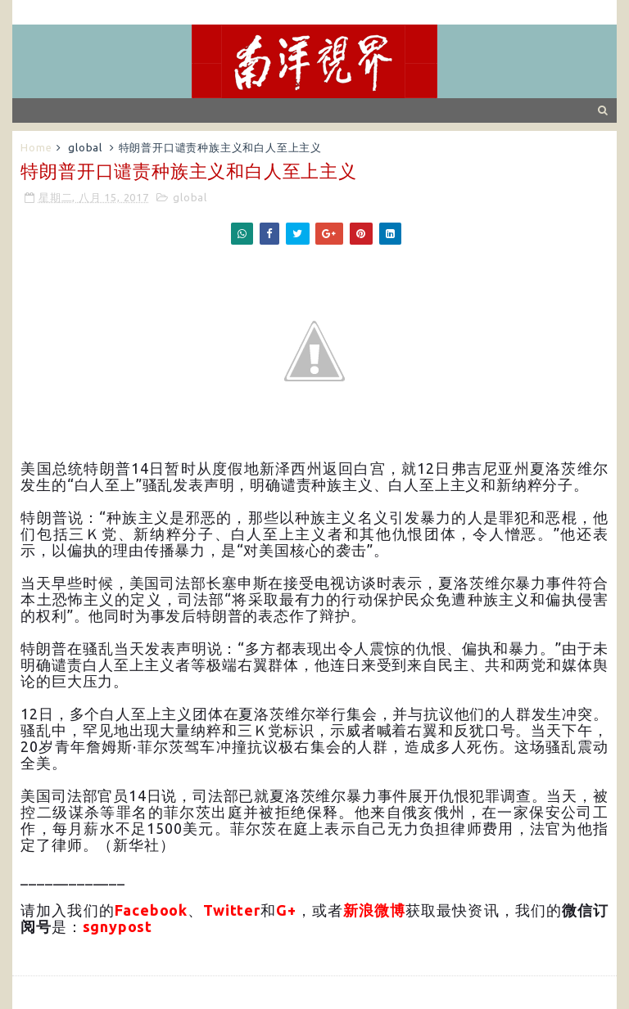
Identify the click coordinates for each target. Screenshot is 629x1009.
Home (36, 147)
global (85, 147)
